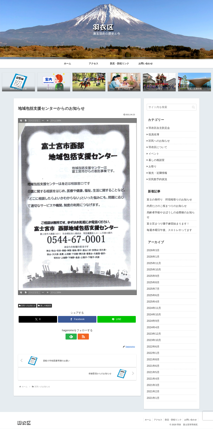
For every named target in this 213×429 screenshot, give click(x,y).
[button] (193, 107)
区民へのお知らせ (27, 306)
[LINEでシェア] (116, 319)
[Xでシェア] (38, 319)
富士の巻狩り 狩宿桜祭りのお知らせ (169, 199)
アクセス (157, 419)
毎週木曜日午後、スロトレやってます (169, 230)
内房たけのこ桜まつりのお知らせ (167, 206)
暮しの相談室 (44, 306)
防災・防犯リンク (172, 419)
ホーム (147, 419)
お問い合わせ (190, 419)
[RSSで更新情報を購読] (81, 337)
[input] (171, 107)
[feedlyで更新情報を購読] (74, 337)
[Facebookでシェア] (77, 319)
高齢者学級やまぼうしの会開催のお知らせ (171, 215)
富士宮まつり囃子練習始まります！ (168, 223)
